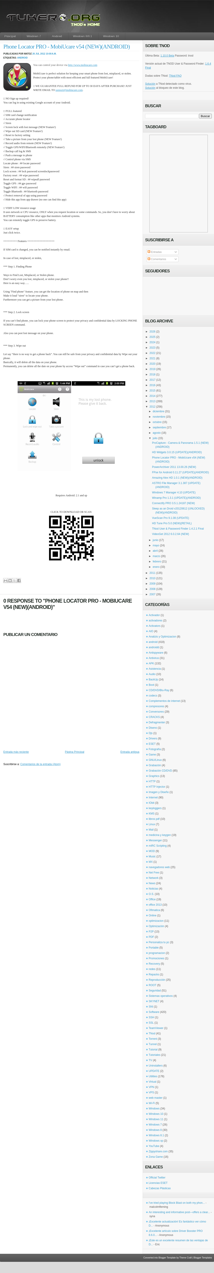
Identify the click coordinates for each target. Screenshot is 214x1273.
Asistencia (155, 668)
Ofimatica (154, 910)
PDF (151, 936)
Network (153, 878)
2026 (153, 331)
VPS (151, 1092)
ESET (152, 743)
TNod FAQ (175, 75)
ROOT (152, 985)
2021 (153, 358)
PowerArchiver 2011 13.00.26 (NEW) (174, 467)
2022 (153, 353)
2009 (153, 583)
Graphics (154, 776)
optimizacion (156, 920)
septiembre (159, 427)
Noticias (153, 888)
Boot (151, 684)
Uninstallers (156, 1065)
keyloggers (155, 808)
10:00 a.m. (51, 54)
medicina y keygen (160, 835)
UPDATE (154, 1071)
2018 (153, 374)
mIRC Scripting (158, 845)
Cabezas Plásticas (160, 1188)
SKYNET (154, 1001)
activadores (155, 620)
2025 (153, 337)
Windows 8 (155, 1130)
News (152, 883)
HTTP (152, 781)
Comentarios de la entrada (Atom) (40, 764)
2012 (153, 406)
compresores (156, 706)
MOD (152, 851)
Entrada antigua (129, 751)
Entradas (155, 252)
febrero (157, 561)
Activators (154, 625)
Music (152, 856)
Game (152, 754)
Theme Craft (185, 1257)
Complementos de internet (164, 701)
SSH (151, 1017)
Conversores (156, 711)
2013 (153, 401)
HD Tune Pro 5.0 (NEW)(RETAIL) (172, 523)
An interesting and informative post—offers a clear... (179, 1212)
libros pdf (154, 819)
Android (57, 36)
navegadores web (159, 867)
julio (155, 438)
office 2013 (155, 904)
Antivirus (154, 658)
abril (155, 550)
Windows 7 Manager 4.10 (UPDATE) (173, 492)
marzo (156, 556)
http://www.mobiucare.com (82, 65)
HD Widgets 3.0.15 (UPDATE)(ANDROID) (177, 452)
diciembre (158, 411)
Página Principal (74, 751)
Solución (150, 83)
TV (150, 1060)
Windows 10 (111, 36)
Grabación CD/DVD (160, 770)
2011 (153, 572)
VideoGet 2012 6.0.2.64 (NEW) (170, 534)
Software (154, 1012)
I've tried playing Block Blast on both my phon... (177, 1202)
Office (152, 899)
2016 (153, 385)
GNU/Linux (155, 760)
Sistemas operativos (161, 995)
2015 (153, 390)
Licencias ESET (158, 1183)
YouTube (154, 1146)
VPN (151, 1087)
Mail (151, 829)
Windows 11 (156, 1119)
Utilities (153, 1076)
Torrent (153, 1038)
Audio (152, 674)
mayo (156, 545)
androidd (154, 647)
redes (152, 969)
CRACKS (154, 717)
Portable (154, 947)
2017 (153, 379)
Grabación (155, 765)
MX (151, 861)
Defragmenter (157, 722)
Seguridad (155, 990)
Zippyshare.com (158, 1151)
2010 (153, 578)
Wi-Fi (152, 1103)
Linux (152, 824)
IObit (151, 802)
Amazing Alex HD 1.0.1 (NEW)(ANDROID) (177, 477)
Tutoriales (154, 1054)
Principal (10, 36)
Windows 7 (34, 36)
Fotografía (155, 749)
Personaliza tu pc (159, 942)
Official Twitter (157, 1177)
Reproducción (157, 979)
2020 (153, 363)
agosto (157, 432)
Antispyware (156, 652)
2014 (153, 396)
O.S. (151, 894)
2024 (153, 342)
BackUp (153, 679)
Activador (154, 615)
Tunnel (153, 1044)
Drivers (153, 738)
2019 (153, 369)
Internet (153, 797)
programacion (157, 953)
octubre (157, 422)
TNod (152, 1033)
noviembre (159, 416)
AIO (151, 631)
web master (156, 1097)
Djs (150, 733)
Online (152, 915)
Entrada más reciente (16, 751)
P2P (151, 931)
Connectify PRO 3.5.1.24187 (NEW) (173, 503)
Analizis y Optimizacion (162, 636)
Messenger (155, 840)
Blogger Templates (202, 1257)
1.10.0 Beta (167, 55)
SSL (151, 1022)
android (22, 58)
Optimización (156, 926)
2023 (153, 347)
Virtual (152, 1081)
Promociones (156, 958)
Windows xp (156, 1140)
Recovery (154, 963)
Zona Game (156, 1156)
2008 (153, 589)
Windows (154, 1108)
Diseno (153, 727)
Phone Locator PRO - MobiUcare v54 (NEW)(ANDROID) (66, 46)
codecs (153, 695)
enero (156, 566)
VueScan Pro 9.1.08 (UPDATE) (170, 518)
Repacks (154, 974)
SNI (151, 1006)
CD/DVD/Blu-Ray (159, 690)
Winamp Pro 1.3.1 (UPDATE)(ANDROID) (176, 497)
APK (151, 663)
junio (155, 540)
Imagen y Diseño (159, 792)
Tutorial (153, 1049)
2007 (153, 594)
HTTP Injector (157, 786)
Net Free (154, 872)
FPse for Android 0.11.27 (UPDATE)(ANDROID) (180, 472)
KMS (151, 813)
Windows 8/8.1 (82, 36)
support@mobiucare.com (69, 90)
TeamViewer (156, 1028)
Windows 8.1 (156, 1135)
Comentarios (157, 259)
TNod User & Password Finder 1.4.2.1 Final (178, 528)
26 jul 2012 (38, 54)
